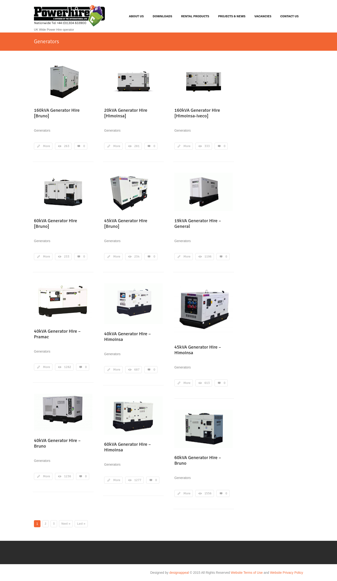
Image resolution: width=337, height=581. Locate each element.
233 (67, 256)
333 (207, 146)
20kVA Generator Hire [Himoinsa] (125, 113)
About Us (136, 16)
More (46, 146)
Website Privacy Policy (286, 572)
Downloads (162, 16)
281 (137, 146)
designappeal (179, 572)
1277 (137, 480)
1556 (208, 493)
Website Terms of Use (247, 572)
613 (207, 383)
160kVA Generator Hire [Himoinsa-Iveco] (197, 113)
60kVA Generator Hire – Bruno (197, 460)
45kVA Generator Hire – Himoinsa (197, 350)
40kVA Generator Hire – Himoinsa (127, 336)
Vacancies (262, 16)
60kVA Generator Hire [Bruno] (55, 223)
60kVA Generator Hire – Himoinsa (127, 447)
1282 (67, 367)
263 (67, 146)
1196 (208, 256)
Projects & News (231, 16)
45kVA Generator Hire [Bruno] (125, 223)
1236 (67, 476)
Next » (65, 524)
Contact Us (289, 16)
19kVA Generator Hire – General (197, 223)
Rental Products (195, 16)
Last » (81, 524)
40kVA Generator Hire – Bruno (57, 443)
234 (137, 256)
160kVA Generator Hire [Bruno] (57, 113)
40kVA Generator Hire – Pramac (57, 334)
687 (137, 370)
